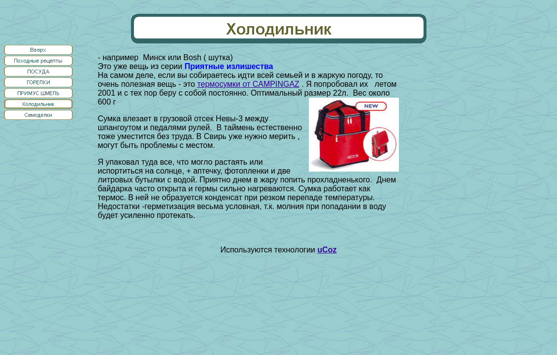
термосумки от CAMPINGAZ (248, 84)
